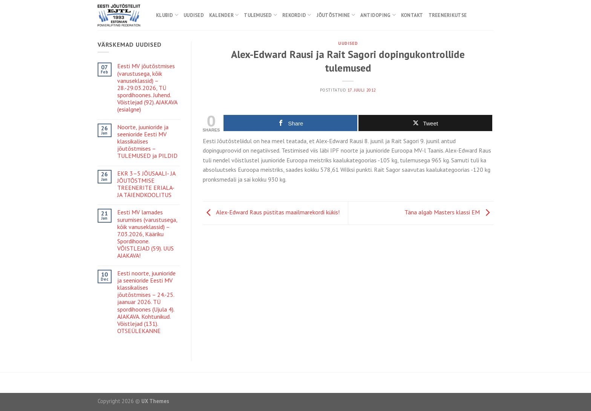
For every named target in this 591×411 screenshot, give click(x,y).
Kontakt (412, 15)
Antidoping (378, 14)
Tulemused (260, 14)
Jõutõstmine (336, 14)
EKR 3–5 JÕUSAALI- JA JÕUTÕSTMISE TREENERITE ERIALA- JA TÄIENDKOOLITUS (146, 184)
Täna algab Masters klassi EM (448, 212)
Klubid (167, 14)
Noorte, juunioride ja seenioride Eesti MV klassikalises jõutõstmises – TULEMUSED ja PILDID (147, 142)
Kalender (224, 14)
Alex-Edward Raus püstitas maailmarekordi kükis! (271, 212)
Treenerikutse (448, 15)
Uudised (194, 15)
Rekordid (296, 14)
